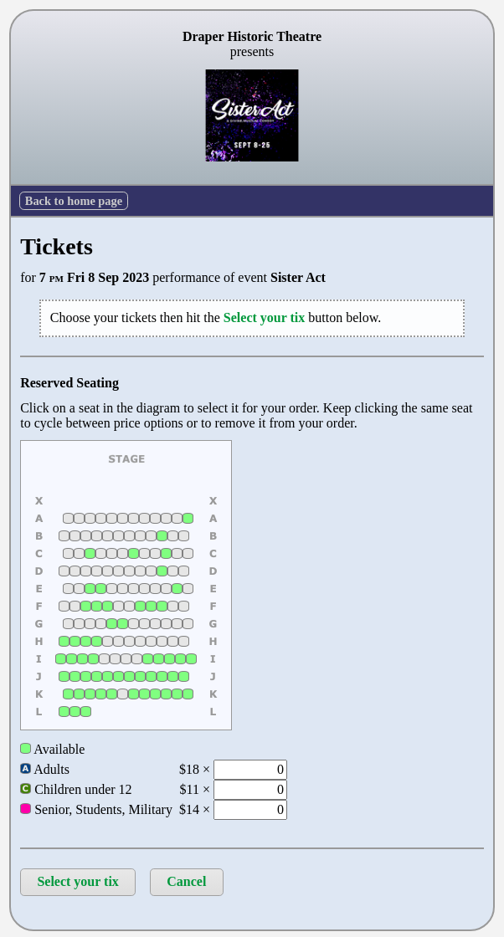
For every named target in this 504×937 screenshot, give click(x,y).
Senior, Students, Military (96, 809)
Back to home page (73, 200)
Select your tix (77, 881)
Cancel (186, 881)
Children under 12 (75, 789)
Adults (44, 769)
